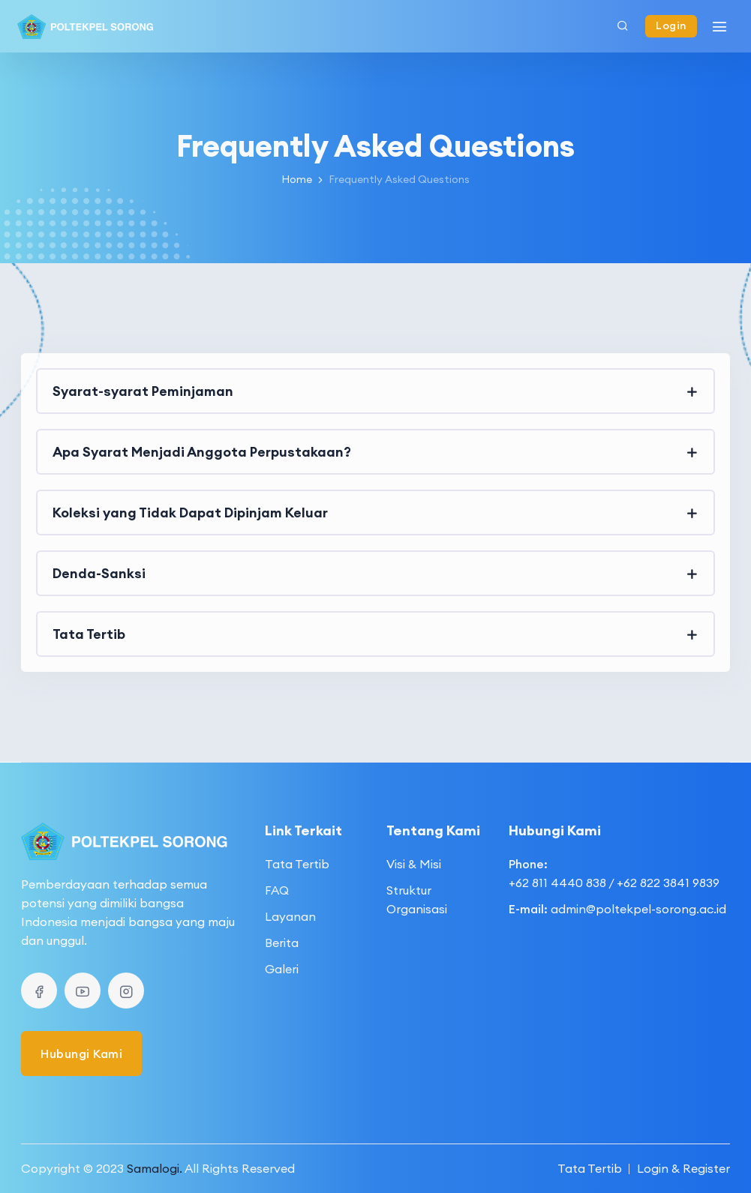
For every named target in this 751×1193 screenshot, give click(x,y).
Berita (282, 942)
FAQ (277, 890)
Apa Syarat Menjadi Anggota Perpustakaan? (202, 451)
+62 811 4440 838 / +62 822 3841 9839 (614, 882)
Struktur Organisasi (416, 899)
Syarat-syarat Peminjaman (143, 391)
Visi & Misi (413, 863)
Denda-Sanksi (99, 573)
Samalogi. (154, 1168)
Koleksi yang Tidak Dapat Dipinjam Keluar (190, 512)
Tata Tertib (89, 634)
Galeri (282, 968)
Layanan (290, 916)
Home (296, 179)
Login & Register (683, 1168)
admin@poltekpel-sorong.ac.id (638, 908)
